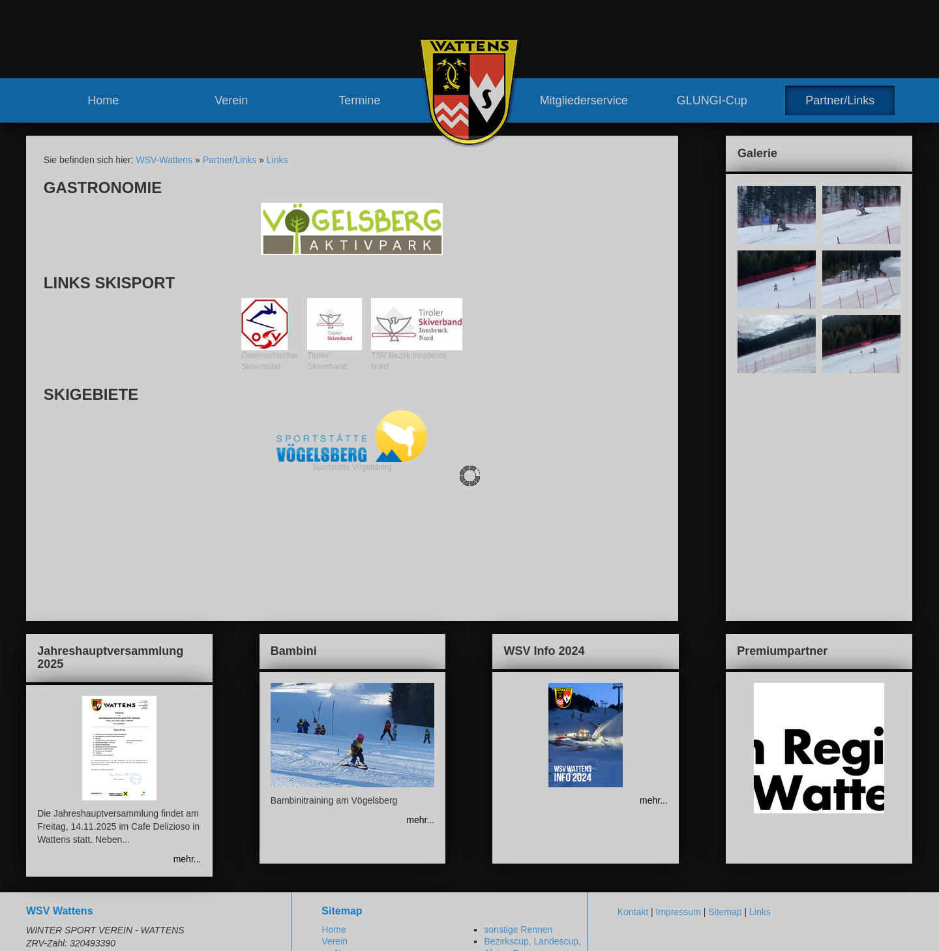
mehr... (187, 736)
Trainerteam (372, 865)
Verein (231, 100)
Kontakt (633, 788)
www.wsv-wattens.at (92, 931)
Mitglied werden (503, 876)
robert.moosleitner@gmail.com (119, 918)
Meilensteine (360, 901)
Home (103, 100)
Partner (486, 912)
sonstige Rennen (518, 805)
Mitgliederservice (584, 100)
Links (277, 160)
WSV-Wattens (164, 160)
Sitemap (724, 788)
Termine (359, 100)
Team (346, 841)
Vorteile (486, 865)
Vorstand (365, 853)
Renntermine (361, 924)
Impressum (678, 788)
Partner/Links (839, 100)
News (346, 829)
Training (487, 841)
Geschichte (357, 888)
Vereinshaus (373, 876)
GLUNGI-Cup (712, 100)
